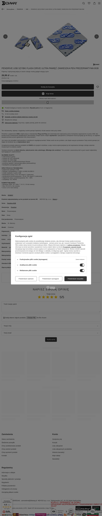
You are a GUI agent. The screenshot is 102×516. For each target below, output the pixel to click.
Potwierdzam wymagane (50, 279)
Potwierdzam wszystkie (75, 279)
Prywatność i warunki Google (72, 247)
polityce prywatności (74, 245)
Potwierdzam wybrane (26, 279)
